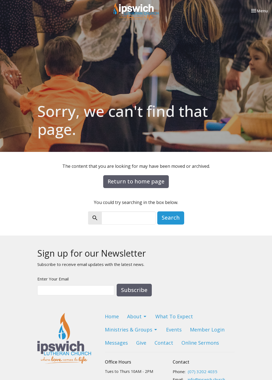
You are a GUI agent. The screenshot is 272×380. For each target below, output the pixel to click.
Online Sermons (200, 342)
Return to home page (136, 181)
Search (171, 217)
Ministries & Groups (131, 329)
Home (112, 316)
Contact (164, 342)
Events (174, 329)
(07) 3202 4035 (202, 371)
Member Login (207, 329)
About (137, 316)
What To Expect (174, 316)
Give (141, 342)
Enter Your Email (53, 279)
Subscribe (134, 290)
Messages (116, 342)
